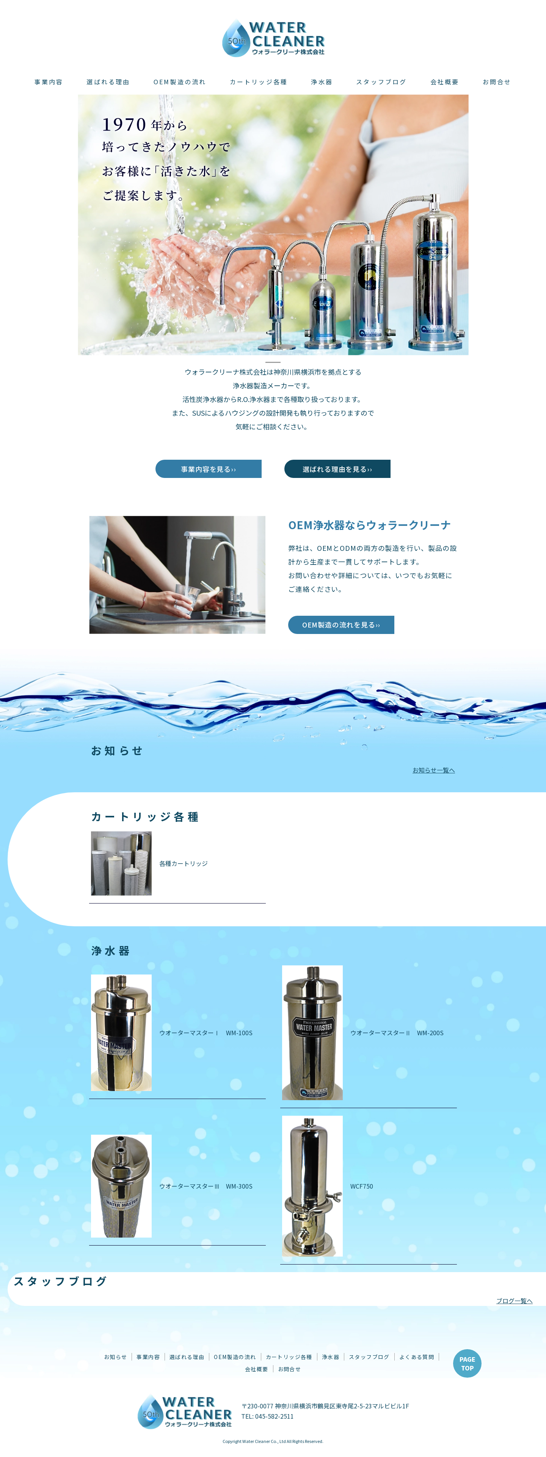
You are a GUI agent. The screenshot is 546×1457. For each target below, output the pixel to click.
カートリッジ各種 (259, 81)
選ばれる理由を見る (335, 469)
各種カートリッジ (149, 863)
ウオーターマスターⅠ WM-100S (172, 1032)
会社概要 (445, 81)
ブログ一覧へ (514, 1300)
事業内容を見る (206, 469)
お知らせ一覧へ (434, 769)
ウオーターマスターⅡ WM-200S (363, 1033)
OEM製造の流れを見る (338, 624)
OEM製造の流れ (180, 81)
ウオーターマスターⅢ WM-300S (172, 1186)
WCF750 (327, 1186)
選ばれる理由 (108, 81)
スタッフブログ (381, 81)
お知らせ (115, 1357)
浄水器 (322, 81)
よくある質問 (416, 1357)
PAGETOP (467, 1363)
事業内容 (48, 81)
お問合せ (497, 81)
